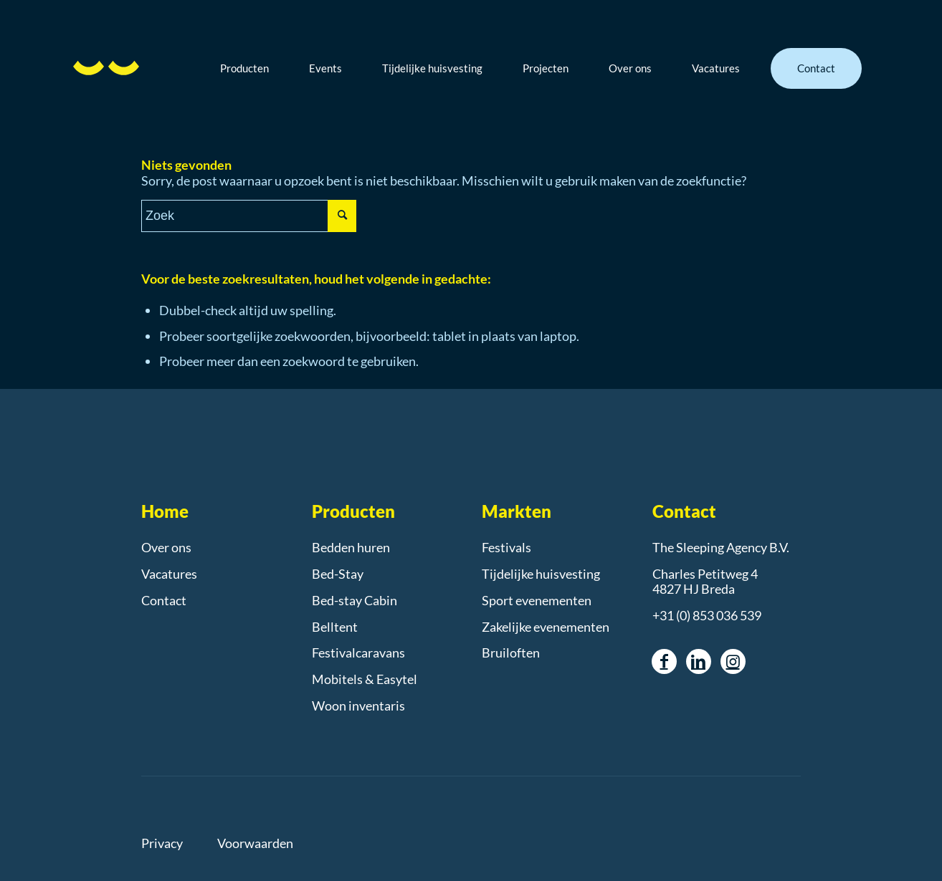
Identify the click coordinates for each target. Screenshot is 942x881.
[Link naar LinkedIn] (698, 661)
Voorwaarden (255, 843)
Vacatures (169, 574)
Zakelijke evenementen (545, 627)
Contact (163, 600)
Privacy (162, 843)
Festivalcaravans (358, 652)
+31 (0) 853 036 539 (706, 615)
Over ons (166, 547)
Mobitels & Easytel (364, 679)
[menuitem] (255, 68)
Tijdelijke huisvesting (541, 574)
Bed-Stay (337, 574)
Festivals (506, 547)
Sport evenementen (536, 600)
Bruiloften (511, 652)
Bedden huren (351, 547)
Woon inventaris (358, 705)
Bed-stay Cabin (354, 600)
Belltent (335, 627)
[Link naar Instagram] (733, 661)
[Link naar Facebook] (664, 661)
